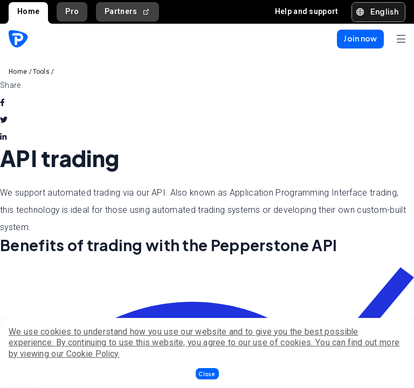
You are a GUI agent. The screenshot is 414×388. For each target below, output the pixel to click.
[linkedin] (3, 137)
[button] (207, 373)
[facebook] (2, 102)
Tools (41, 71)
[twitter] (4, 119)
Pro (72, 11)
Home (28, 11)
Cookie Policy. (93, 354)
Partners (127, 11)
